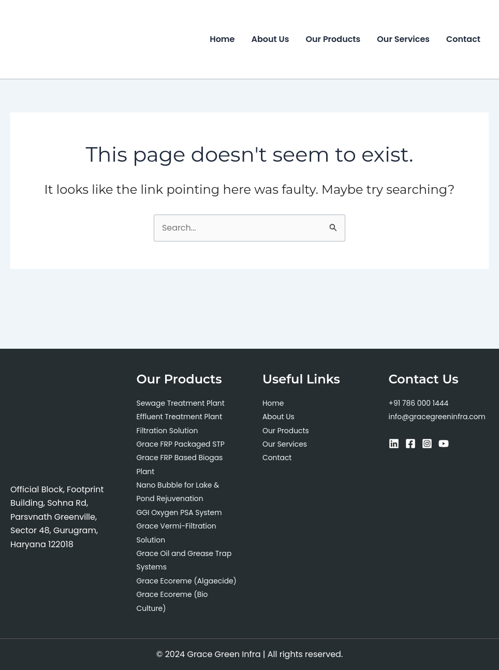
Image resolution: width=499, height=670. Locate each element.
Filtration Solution (168, 417)
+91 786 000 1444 (419, 389)
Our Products (332, 39)
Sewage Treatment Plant (181, 389)
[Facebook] (410, 430)
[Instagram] (427, 430)
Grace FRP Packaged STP (181, 430)
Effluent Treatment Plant (180, 403)
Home (222, 39)
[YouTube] (443, 430)
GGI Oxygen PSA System (180, 499)
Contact (463, 39)
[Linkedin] (394, 430)
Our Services (403, 39)
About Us (270, 39)
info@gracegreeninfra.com (438, 403)
